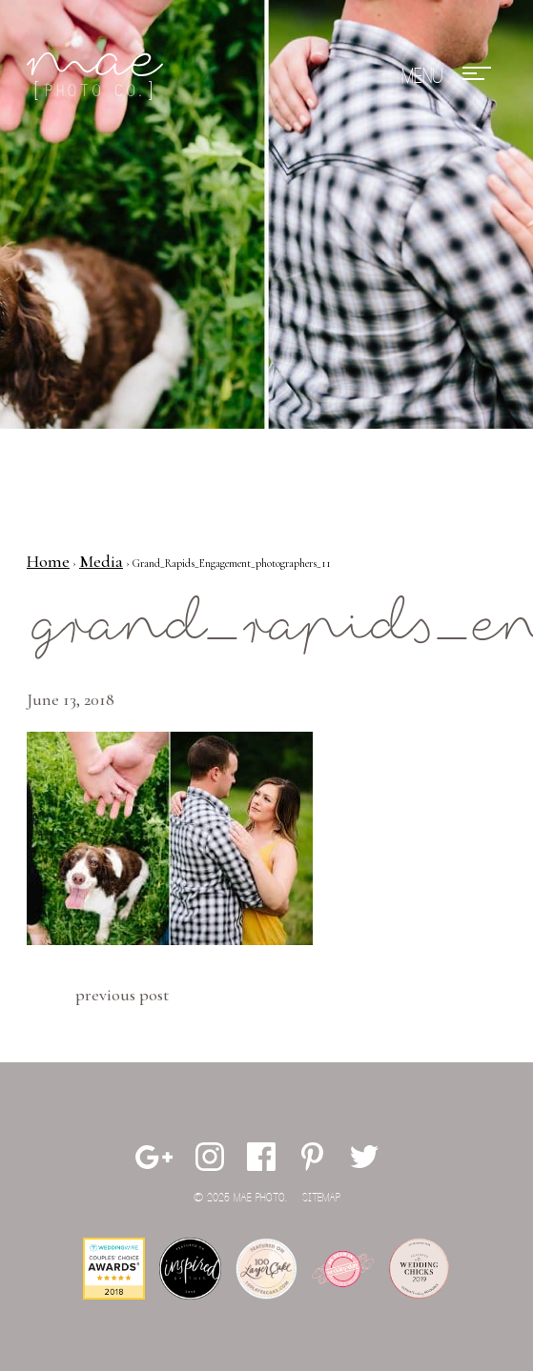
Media (101, 561)
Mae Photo (98, 76)
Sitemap (321, 1198)
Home (48, 561)
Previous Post (122, 994)
